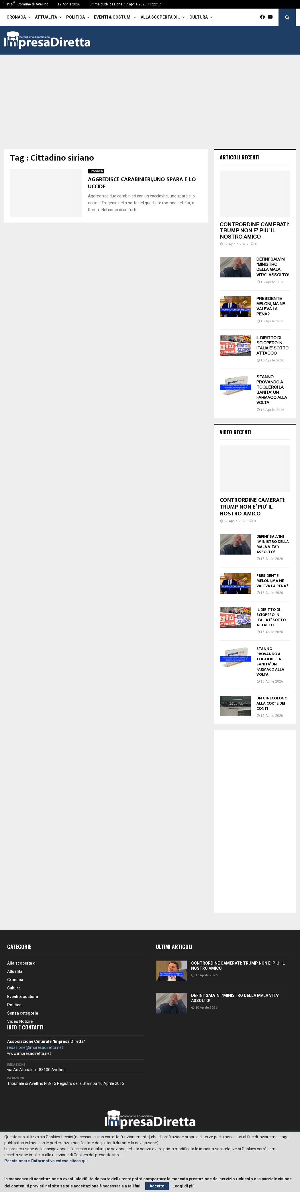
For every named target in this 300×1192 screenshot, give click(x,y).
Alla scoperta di (22, 963)
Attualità (46, 17)
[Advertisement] (150, 106)
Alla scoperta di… (160, 17)
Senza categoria (22, 1013)
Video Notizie (20, 1021)
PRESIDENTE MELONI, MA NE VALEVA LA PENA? (272, 580)
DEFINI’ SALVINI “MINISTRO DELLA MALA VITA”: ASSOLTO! (272, 544)
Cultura (198, 17)
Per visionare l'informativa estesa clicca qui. (46, 1161)
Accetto (157, 1186)
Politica (75, 17)
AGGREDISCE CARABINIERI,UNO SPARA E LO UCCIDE (142, 183)
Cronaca (16, 17)
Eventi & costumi (113, 17)
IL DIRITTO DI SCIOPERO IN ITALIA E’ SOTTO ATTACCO (271, 617)
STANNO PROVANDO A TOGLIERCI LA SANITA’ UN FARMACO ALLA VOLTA (270, 661)
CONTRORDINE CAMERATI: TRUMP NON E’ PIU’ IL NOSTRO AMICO (254, 231)
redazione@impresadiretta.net (35, 1047)
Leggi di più (183, 1186)
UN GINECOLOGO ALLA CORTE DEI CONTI (271, 703)
